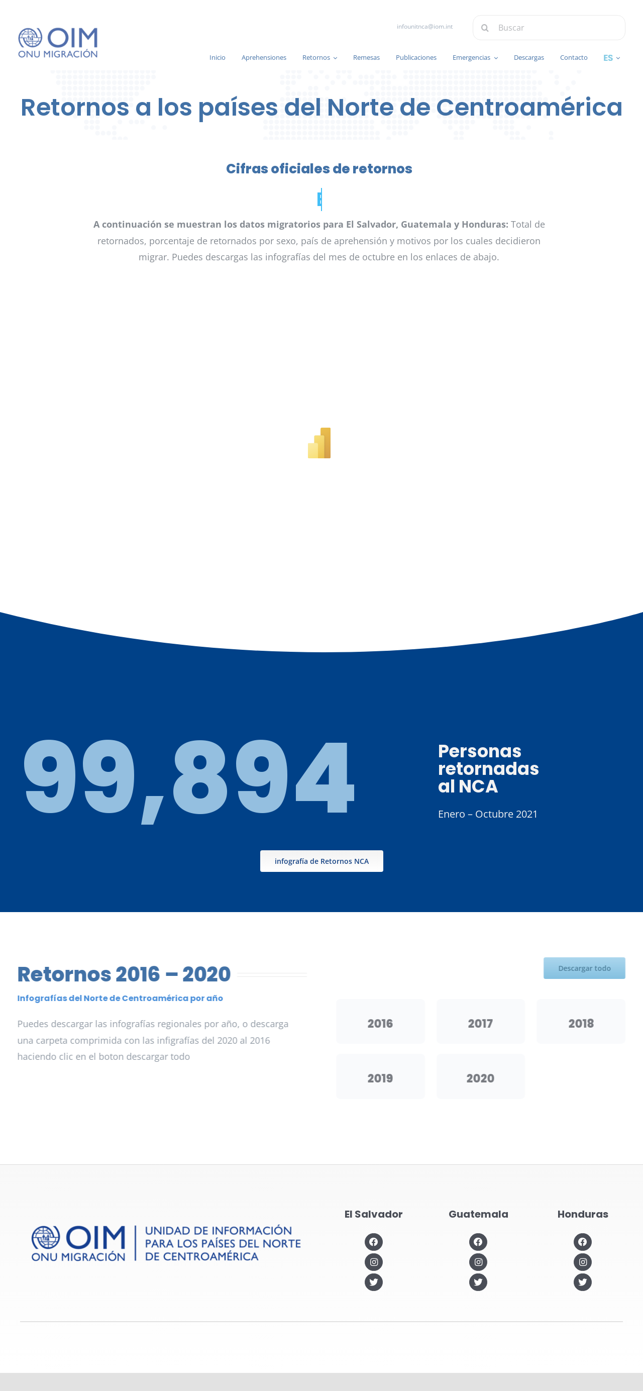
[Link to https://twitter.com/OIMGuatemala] (478, 1282)
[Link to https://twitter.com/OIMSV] (373, 1282)
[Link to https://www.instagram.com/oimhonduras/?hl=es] (582, 1262)
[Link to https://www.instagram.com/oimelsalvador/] (373, 1262)
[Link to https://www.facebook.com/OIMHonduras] (582, 1242)
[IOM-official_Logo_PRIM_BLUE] (50, 31)
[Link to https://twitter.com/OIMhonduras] (582, 1282)
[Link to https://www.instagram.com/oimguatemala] (478, 1262)
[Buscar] (556, 27)
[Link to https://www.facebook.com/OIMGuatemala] (478, 1242)
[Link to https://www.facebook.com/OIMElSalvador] (373, 1242)
